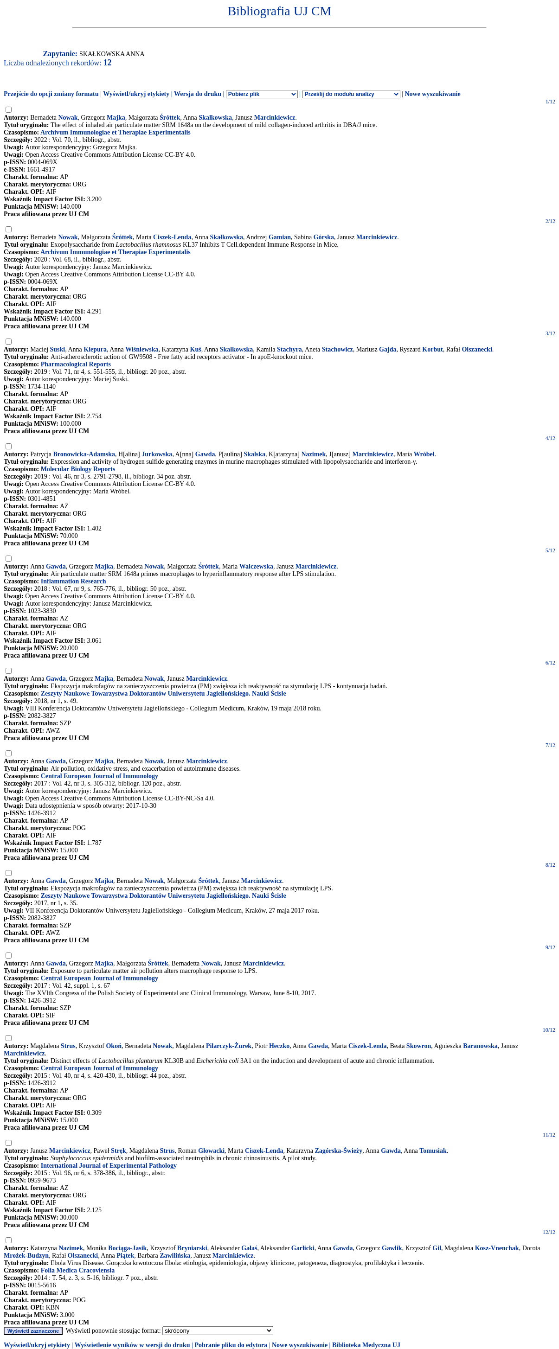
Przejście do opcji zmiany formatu (51, 93)
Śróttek (170, 117)
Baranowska (480, 1045)
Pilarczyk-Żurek (228, 1045)
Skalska (254, 454)
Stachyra (289, 349)
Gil (436, 1248)
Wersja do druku (197, 93)
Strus (68, 1045)
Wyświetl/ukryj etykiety (136, 93)
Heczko (279, 1045)
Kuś (195, 349)
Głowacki (211, 1150)
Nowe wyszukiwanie (432, 93)
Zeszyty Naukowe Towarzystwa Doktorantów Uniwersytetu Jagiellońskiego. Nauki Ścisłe (163, 693)
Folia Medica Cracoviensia (78, 1270)
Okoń (113, 1045)
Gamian (280, 237)
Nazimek (313, 454)
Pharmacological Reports (76, 364)
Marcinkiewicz (274, 117)
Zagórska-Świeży (339, 1150)
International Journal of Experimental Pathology (109, 1165)
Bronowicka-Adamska (84, 454)
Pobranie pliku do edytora (230, 1345)
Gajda (387, 349)
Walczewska (256, 566)
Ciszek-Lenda (172, 237)
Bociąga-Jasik (127, 1248)
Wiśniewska (141, 349)
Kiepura (95, 349)
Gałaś (249, 1248)
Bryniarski (192, 1248)
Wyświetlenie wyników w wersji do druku (132, 1345)
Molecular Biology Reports (78, 469)
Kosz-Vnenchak (497, 1248)
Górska (324, 237)
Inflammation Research (73, 581)
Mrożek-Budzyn (26, 1255)
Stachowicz (337, 349)
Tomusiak (433, 1150)
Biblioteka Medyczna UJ (366, 1345)
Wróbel (424, 454)
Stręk (118, 1150)
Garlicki (303, 1248)
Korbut (432, 349)
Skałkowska (215, 117)
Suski (57, 349)
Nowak (67, 117)
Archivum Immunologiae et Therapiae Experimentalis (115, 132)
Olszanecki (477, 349)
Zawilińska (175, 1255)
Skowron (418, 1045)
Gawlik (392, 1248)
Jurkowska (156, 454)
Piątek (125, 1255)
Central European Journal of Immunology (99, 776)
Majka (116, 117)
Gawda (205, 454)
